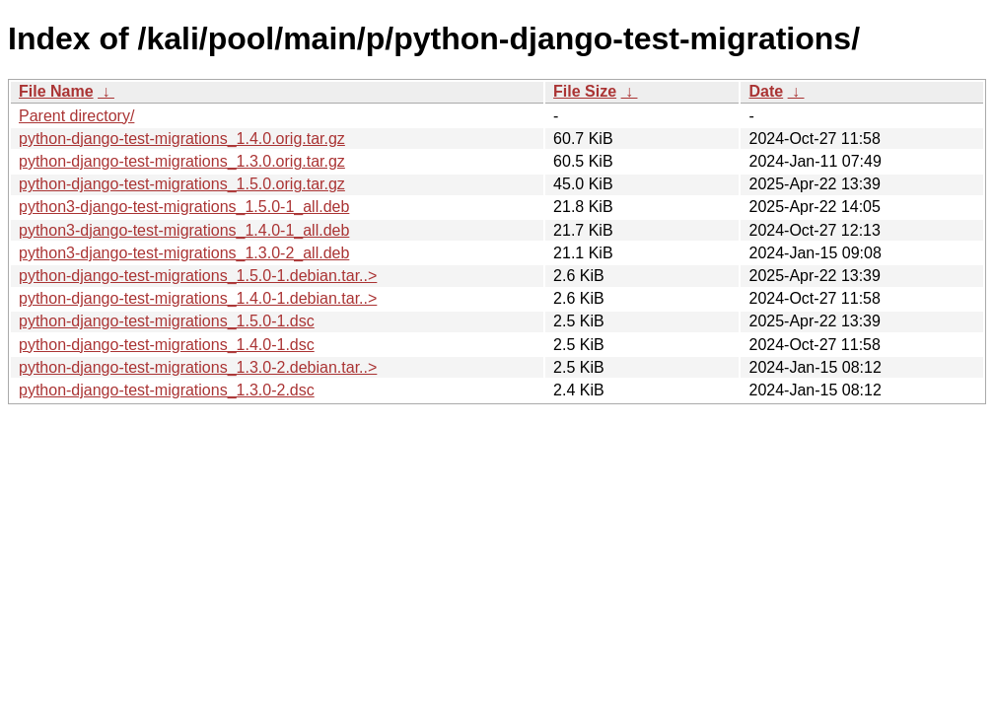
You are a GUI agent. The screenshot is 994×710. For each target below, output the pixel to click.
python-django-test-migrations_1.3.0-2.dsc (167, 390)
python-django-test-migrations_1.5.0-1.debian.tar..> (198, 275)
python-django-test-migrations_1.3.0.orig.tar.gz (182, 161)
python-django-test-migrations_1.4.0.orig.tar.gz (182, 138)
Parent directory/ (76, 115)
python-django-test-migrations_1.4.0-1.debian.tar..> (198, 298)
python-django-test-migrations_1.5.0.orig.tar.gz (182, 184)
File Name (56, 91)
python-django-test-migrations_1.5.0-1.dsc (167, 321)
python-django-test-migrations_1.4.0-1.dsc (167, 344)
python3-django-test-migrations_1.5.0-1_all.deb (184, 206)
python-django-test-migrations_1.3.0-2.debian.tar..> (198, 367)
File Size (584, 91)
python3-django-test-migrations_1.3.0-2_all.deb (184, 253)
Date (765, 91)
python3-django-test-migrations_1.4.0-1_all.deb (184, 230)
